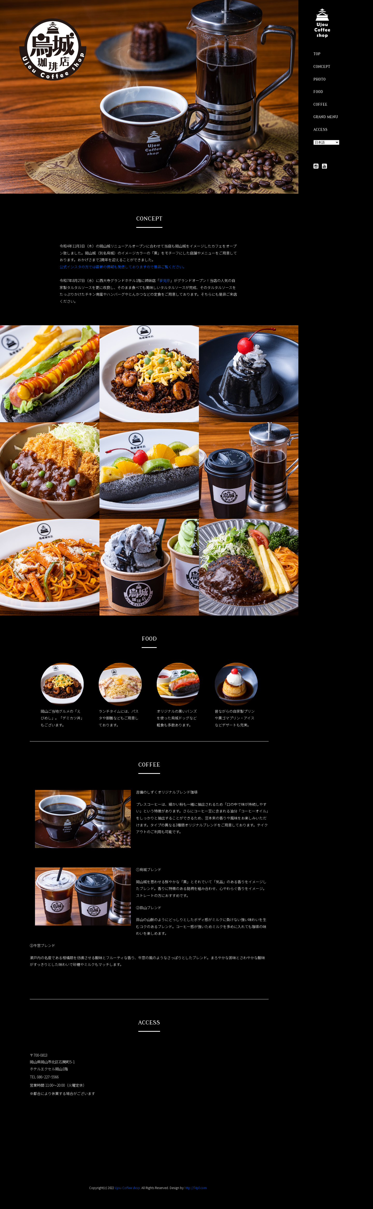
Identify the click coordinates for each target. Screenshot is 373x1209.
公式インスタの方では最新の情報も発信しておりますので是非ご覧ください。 (123, 266)
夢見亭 (164, 280)
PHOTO (319, 79)
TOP (316, 54)
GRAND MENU (325, 117)
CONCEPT (321, 67)
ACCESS (320, 130)
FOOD (318, 92)
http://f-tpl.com (195, 1187)
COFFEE (320, 105)
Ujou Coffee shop (127, 1187)
